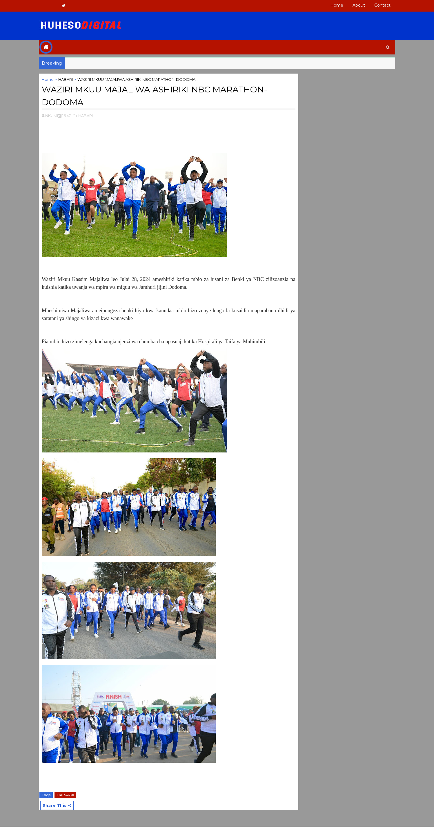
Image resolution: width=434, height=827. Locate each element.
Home (328, 5)
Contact (374, 5)
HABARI (74, 79)
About (350, 5)
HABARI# (74, 794)
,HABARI (93, 115)
